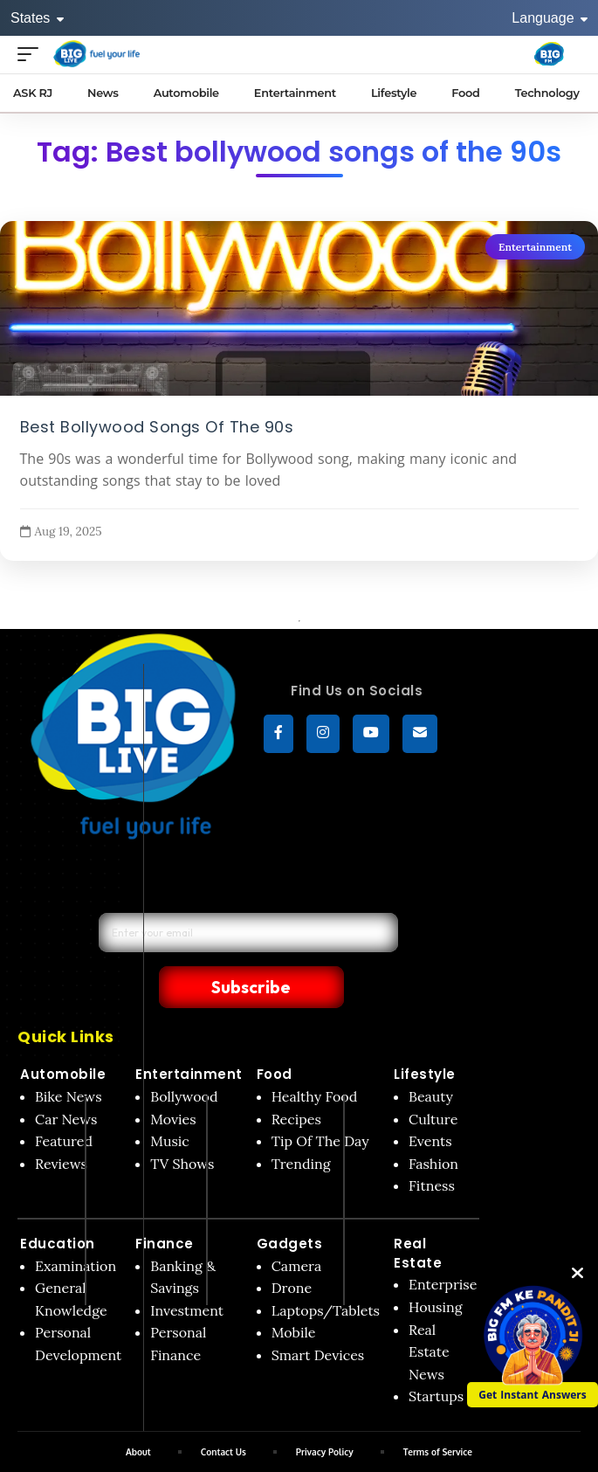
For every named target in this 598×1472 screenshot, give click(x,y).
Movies (173, 1081)
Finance (164, 1206)
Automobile (63, 1036)
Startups (436, 1358)
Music (169, 1103)
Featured (64, 1103)
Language (550, 17)
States (37, 17)
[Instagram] (323, 734)
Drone (292, 1250)
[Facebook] (278, 734)
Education (57, 1206)
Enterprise (443, 1246)
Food (274, 1036)
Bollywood (183, 1059)
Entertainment (535, 246)
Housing (436, 1269)
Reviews (61, 1126)
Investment (186, 1273)
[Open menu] (32, 53)
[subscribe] (419, 734)
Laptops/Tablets (326, 1273)
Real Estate (418, 1215)
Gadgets (290, 1206)
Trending (301, 1126)
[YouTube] (371, 734)
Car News (66, 1081)
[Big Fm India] (549, 54)
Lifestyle (425, 1036)
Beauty (431, 1059)
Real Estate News (429, 1314)
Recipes (296, 1081)
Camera (297, 1228)
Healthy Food (315, 1059)
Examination (75, 1228)
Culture (433, 1081)
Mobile (294, 1294)
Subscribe (347, 948)
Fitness (432, 1148)
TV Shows (182, 1126)
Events (430, 1103)
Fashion (433, 1126)
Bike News (68, 1059)
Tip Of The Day (320, 1103)
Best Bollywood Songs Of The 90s (157, 426)
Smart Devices (318, 1317)
